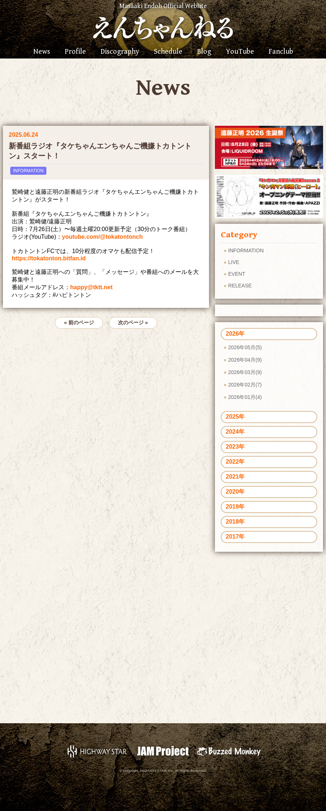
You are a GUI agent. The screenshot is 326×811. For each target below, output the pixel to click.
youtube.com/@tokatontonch (102, 237)
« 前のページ (79, 322)
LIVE (233, 262)
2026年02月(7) (245, 385)
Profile (75, 52)
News (41, 52)
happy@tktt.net (91, 287)
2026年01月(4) (245, 397)
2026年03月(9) (245, 372)
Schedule (168, 52)
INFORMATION (28, 170)
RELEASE (240, 285)
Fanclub (281, 52)
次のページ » (133, 322)
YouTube (240, 52)
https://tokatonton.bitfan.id (49, 258)
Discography (120, 52)
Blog (204, 52)
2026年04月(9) (245, 360)
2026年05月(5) (245, 347)
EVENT (236, 274)
